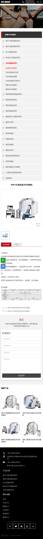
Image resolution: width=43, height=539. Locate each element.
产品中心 (6, 503)
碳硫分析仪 (10, 150)
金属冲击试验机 (10, 35)
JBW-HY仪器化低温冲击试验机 (18, 311)
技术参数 (6, 244)
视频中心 (6, 506)
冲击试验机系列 (11, 63)
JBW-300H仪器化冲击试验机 (31, 414)
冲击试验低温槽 (11, 76)
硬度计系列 (10, 122)
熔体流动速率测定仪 (13, 156)
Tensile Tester (15, 535)
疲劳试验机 (10, 144)
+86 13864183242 (13, 462)
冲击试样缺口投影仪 (13, 81)
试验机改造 (10, 139)
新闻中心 (6, 517)
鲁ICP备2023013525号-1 (16, 466)
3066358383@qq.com (21, 326)
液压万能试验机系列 (13, 46)
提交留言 (21, 375)
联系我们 (6, 514)
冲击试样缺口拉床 (12, 72)
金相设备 (9, 178)
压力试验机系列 (11, 52)
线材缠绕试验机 (11, 128)
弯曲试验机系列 (11, 105)
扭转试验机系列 (11, 111)
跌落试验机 (10, 133)
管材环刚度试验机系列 (14, 94)
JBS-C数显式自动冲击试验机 (31, 441)
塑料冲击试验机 (11, 85)
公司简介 (6, 510)
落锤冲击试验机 (11, 89)
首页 (4, 499)
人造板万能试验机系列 (14, 172)
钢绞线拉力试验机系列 (14, 116)
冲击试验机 (24, 256)
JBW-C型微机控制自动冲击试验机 (10, 441)
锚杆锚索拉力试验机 (13, 167)
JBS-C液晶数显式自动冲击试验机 (10, 414)
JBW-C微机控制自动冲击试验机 (18, 308)
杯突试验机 (10, 161)
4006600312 (29, 1)
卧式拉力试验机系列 (13, 57)
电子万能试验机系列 (13, 41)
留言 (17, 244)
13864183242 (30, 3)
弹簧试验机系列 (11, 100)
